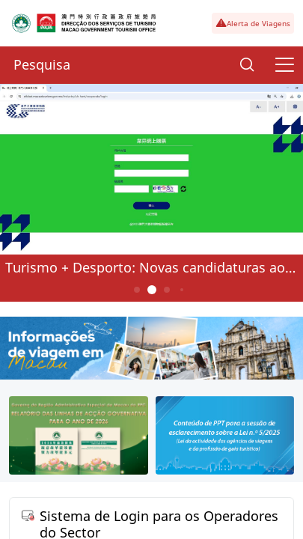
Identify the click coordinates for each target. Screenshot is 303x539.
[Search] (247, 65)
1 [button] (136, 290)
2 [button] (151, 289)
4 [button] (181, 289)
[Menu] (284, 65)
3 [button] (166, 290)
